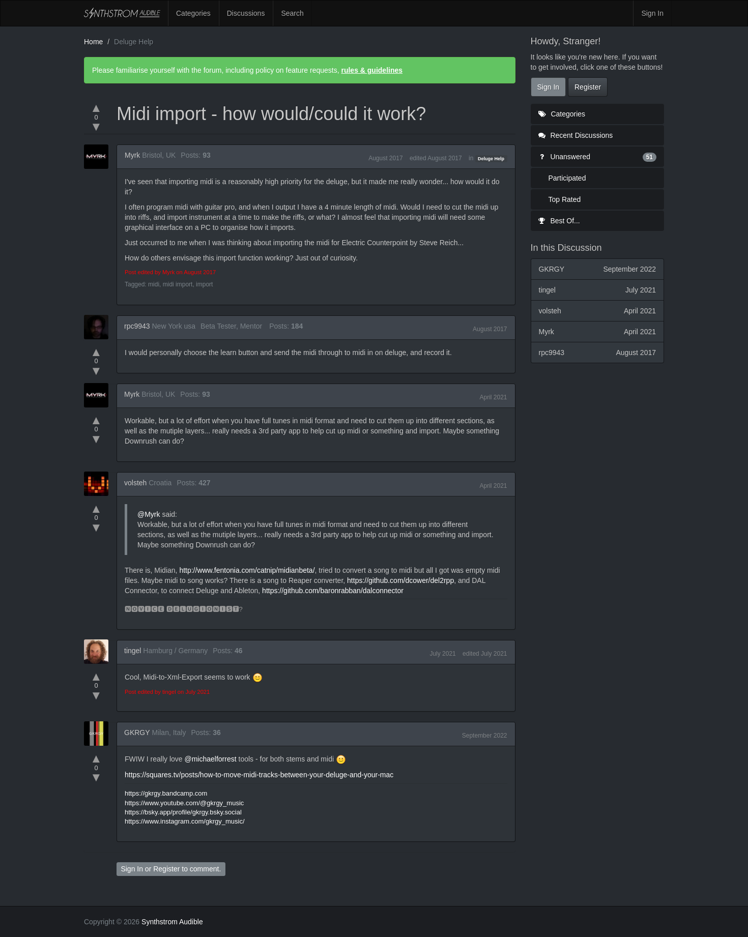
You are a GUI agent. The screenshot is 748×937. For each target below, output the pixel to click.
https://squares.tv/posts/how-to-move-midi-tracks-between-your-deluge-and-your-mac (259, 775)
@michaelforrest (210, 759)
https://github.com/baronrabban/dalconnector (333, 591)
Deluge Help (491, 158)
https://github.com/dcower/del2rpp (400, 580)
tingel (132, 651)
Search (292, 13)
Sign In (652, 13)
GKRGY (137, 732)
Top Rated (565, 199)
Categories (193, 13)
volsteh (135, 483)
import (204, 284)
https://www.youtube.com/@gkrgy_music (184, 803)
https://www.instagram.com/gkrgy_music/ (185, 821)
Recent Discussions (575, 135)
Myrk (132, 155)
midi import (178, 284)
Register (166, 869)
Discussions (246, 13)
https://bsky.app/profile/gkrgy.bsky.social (183, 812)
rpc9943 (137, 326)
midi (153, 284)
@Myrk (148, 514)
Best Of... (559, 221)
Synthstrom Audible (122, 13)
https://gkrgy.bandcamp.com (166, 793)
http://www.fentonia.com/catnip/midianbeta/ (246, 570)
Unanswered (597, 157)
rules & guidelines (371, 70)
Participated (567, 178)
